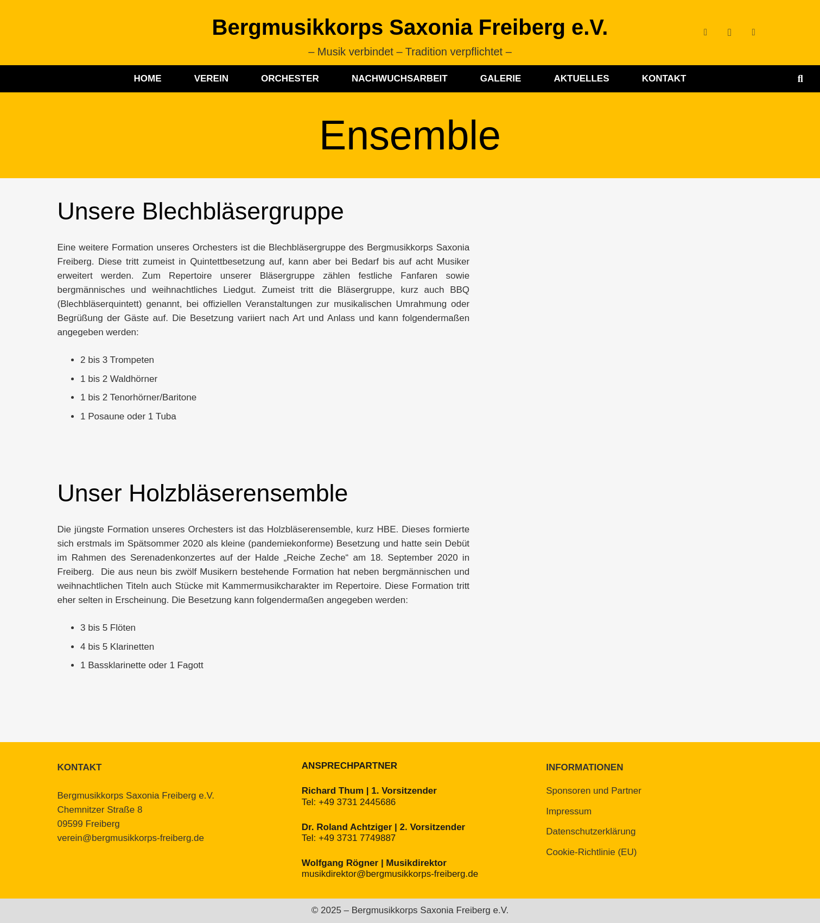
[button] (800, 78)
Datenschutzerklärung (590, 831)
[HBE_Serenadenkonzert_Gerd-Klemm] (596, 587)
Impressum (569, 811)
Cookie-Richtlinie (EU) (591, 852)
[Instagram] (729, 32)
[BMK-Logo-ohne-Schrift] (85, 32)
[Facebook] (705, 32)
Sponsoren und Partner (593, 791)
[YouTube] (754, 32)
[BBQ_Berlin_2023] (596, 305)
